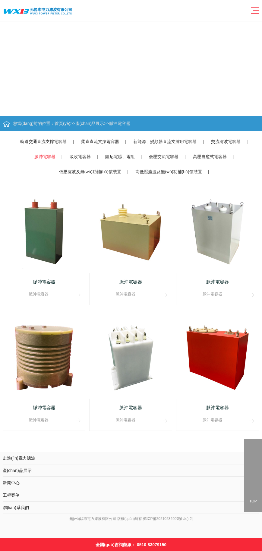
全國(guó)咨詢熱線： (131, 544)
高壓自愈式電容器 (210, 156)
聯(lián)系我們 (131, 504)
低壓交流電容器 (163, 156)
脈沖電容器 (119, 123)
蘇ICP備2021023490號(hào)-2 (167, 517)
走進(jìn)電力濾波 (131, 456)
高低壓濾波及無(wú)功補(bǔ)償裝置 (168, 171)
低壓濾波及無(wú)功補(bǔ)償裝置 (90, 171)
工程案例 (131, 492)
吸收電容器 (80, 156)
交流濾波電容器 (226, 141)
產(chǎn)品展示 (89, 123)
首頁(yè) (62, 123)
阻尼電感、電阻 (120, 156)
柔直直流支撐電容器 (100, 141)
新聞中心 (131, 480)
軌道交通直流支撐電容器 (43, 141)
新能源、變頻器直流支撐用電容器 (165, 141)
